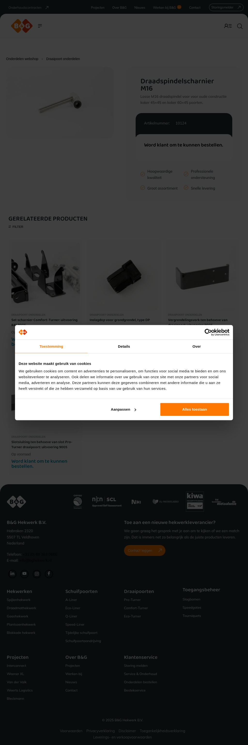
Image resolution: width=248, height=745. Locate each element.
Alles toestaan (194, 409)
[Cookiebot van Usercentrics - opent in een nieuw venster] (208, 332)
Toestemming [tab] (51, 346)
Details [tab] (124, 346)
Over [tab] (197, 346)
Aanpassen (123, 409)
